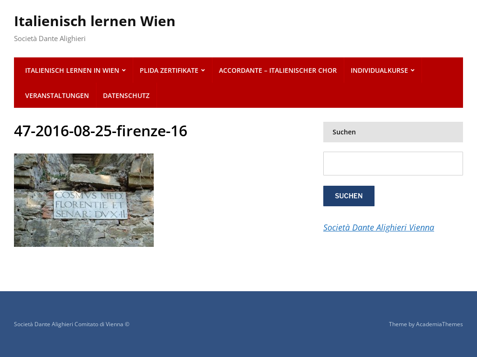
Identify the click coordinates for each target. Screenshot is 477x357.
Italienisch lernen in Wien (72, 70)
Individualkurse (379, 70)
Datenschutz (126, 95)
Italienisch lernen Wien (95, 20)
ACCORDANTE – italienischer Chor (278, 70)
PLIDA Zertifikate (169, 70)
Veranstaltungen (57, 95)
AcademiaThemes (439, 324)
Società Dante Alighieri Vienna (378, 227)
